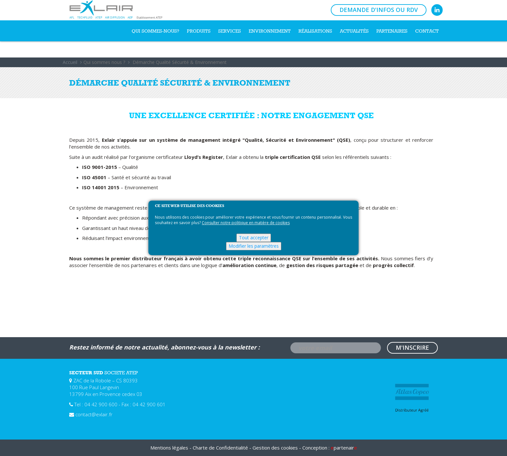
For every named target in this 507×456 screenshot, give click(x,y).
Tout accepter (253, 238)
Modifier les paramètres (254, 246)
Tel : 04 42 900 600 (95, 404)
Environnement (270, 31)
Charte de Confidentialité (220, 447)
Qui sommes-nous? (155, 31)
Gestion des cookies (275, 447)
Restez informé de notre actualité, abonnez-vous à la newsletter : (164, 347)
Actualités (354, 31)
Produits (198, 31)
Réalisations (315, 31)
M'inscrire (412, 347)
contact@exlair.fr (94, 414)
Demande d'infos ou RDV (379, 10)
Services (229, 31)
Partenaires (391, 31)
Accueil (70, 62)
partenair (344, 447)
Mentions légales (169, 447)
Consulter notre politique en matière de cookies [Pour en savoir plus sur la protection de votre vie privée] (246, 223)
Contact (427, 31)
